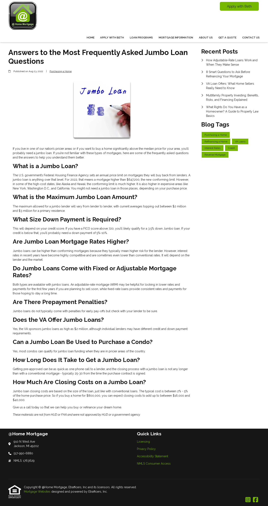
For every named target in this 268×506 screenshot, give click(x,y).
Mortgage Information (176, 37)
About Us (206, 37)
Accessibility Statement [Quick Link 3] (152, 456)
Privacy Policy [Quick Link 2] (146, 449)
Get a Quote (227, 37)
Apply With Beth (112, 37)
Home (90, 37)
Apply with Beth (239, 6)
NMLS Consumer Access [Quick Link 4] (154, 463)
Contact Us (251, 37)
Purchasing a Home (61, 71)
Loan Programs (141, 37)
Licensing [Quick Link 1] (143, 441)
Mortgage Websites (37, 491)
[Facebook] (255, 500)
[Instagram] (248, 500)
